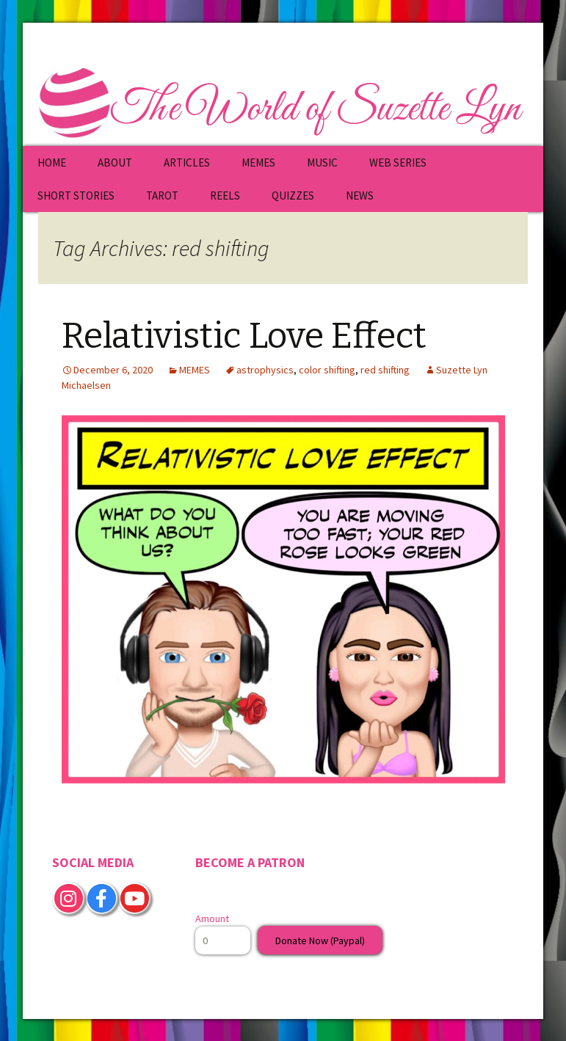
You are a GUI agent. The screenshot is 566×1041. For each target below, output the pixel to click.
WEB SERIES (398, 162)
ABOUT (115, 162)
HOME (51, 162)
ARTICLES (187, 162)
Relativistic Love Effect (244, 336)
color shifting (327, 369)
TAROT (162, 195)
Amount (212, 918)
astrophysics (265, 369)
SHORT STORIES (76, 195)
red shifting (385, 369)
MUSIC (322, 162)
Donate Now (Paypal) (320, 940)
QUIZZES (293, 195)
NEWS (360, 195)
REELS (225, 195)
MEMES (258, 162)
